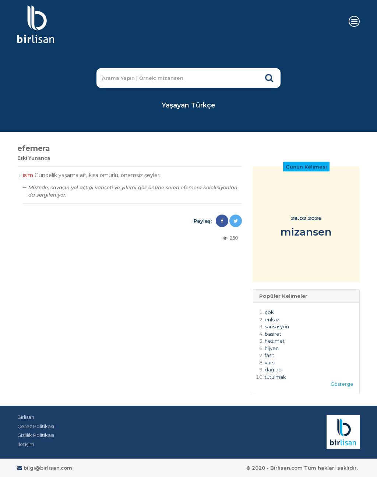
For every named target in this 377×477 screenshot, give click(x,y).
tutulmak (275, 377)
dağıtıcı (273, 369)
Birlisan (25, 417)
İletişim (25, 444)
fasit (269, 355)
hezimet (275, 341)
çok (269, 312)
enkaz (272, 319)
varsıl (270, 362)
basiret (273, 334)
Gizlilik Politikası (35, 435)
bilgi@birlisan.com (44, 468)
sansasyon (277, 326)
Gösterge (342, 384)
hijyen (272, 348)
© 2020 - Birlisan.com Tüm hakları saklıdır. (302, 468)
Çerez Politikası (35, 426)
